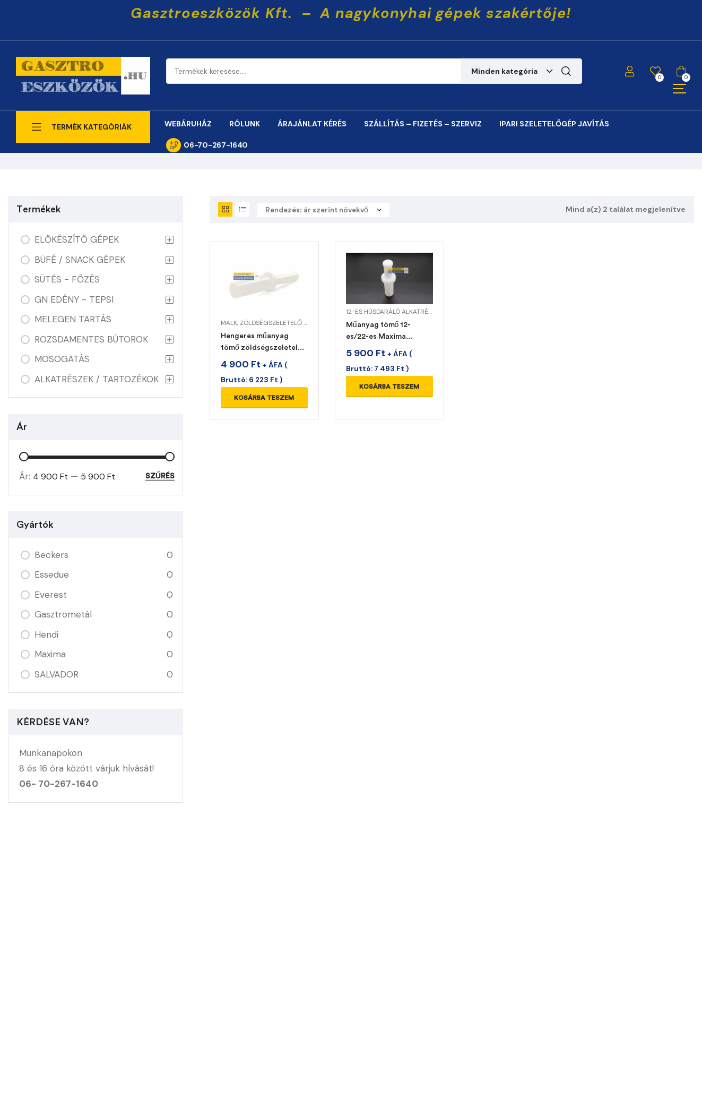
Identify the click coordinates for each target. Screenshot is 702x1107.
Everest (50, 594)
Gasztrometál (63, 614)
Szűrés (160, 476)
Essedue (51, 574)
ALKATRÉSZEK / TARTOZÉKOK (96, 379)
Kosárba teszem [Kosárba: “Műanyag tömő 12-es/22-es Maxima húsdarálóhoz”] (389, 386)
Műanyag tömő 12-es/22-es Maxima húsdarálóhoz (378, 336)
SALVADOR (56, 674)
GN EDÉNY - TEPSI (74, 299)
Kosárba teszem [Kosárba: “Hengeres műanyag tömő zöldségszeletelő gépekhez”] (264, 397)
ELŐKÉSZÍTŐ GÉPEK (76, 239)
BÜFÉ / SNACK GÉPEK (79, 259)
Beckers (51, 555)
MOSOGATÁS (62, 359)
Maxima (50, 654)
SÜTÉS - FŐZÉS (67, 279)
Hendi (46, 634)
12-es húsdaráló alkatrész (391, 311)
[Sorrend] (323, 210)
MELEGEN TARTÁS (72, 319)
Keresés (566, 71)
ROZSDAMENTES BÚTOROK (91, 339)
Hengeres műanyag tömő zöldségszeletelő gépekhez (261, 347)
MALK (229, 323)
